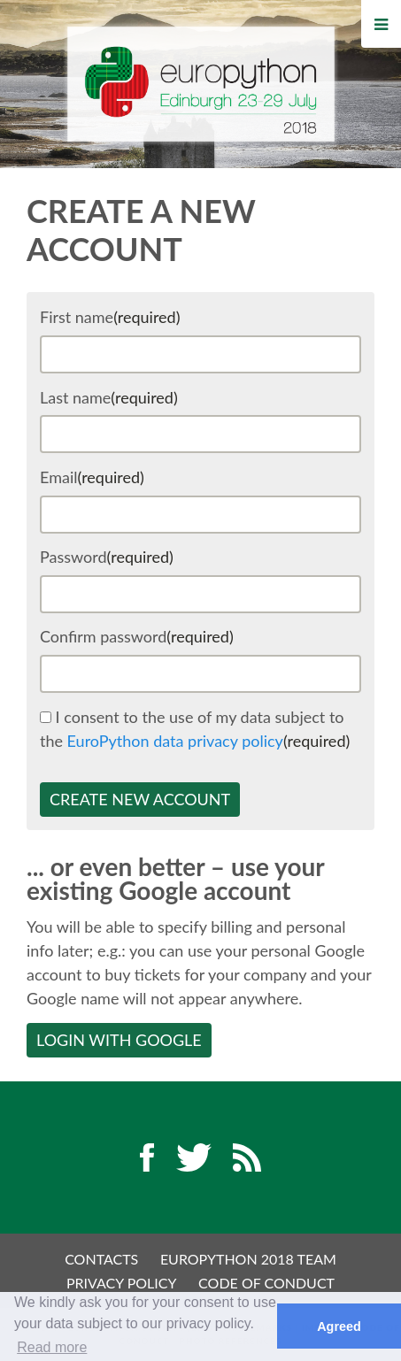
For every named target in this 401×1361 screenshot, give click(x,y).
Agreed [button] (339, 1326)
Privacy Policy (121, 1282)
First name (110, 317)
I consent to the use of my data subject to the (195, 728)
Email (92, 477)
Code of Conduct (266, 1282)
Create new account (140, 799)
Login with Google (119, 1040)
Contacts (101, 1258)
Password (107, 556)
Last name (109, 397)
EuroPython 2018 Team (248, 1258)
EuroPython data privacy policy (175, 740)
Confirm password (137, 636)
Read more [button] (52, 1347)
